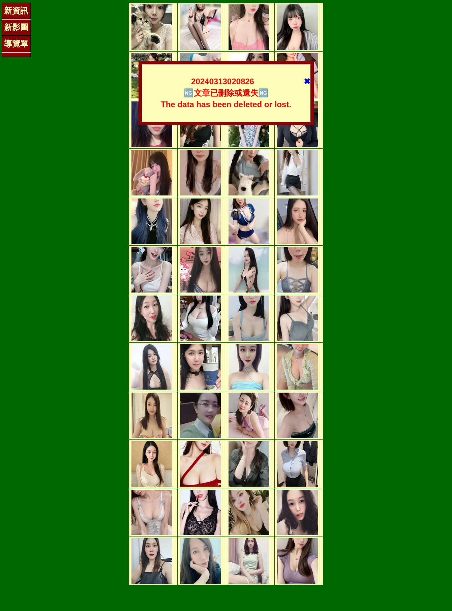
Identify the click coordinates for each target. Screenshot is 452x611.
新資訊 (16, 10)
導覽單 (16, 43)
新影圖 (16, 27)
